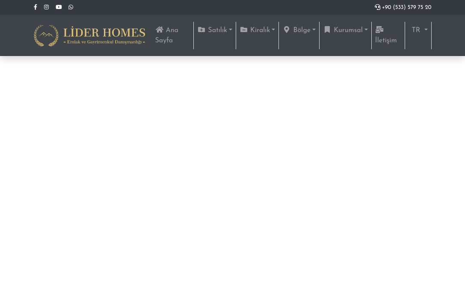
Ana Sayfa (174, 35)
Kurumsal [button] (343, 30)
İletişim (386, 35)
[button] (418, 30)
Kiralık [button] (255, 30)
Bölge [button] (296, 30)
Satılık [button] (212, 30)
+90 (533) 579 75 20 (403, 7)
